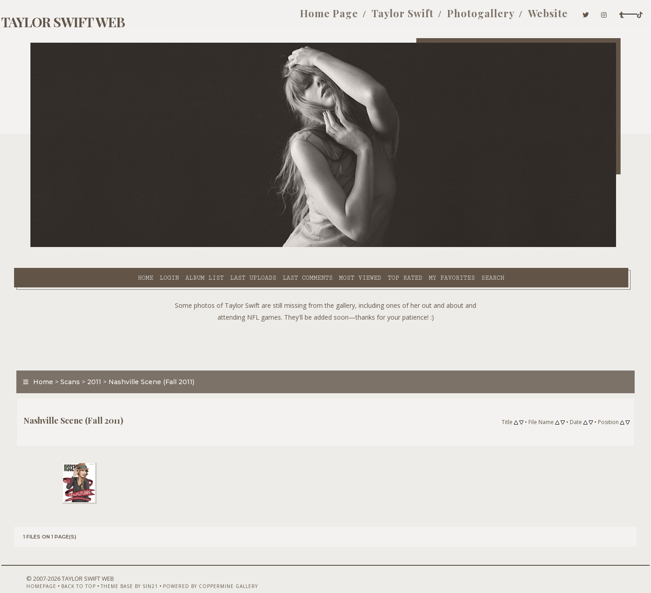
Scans (86, 360)
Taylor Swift (339, 17)
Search (415, 245)
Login (91, 245)
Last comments (230, 245)
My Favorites (374, 245)
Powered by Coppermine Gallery (214, 569)
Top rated (328, 245)
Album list (127, 245)
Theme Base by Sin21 (133, 569)
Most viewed (282, 245)
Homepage (45, 569)
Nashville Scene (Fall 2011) (168, 360)
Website (484, 17)
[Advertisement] (325, 322)
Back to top (82, 569)
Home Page (266, 17)
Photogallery (417, 17)
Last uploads (176, 245)
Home (68, 245)
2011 (111, 360)
